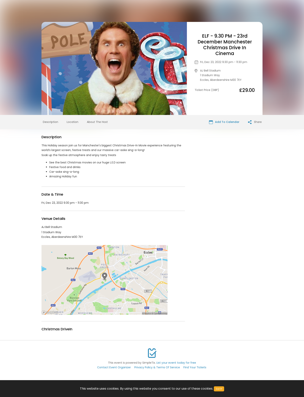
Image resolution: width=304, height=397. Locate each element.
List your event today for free (176, 363)
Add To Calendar (224, 122)
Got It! (219, 388)
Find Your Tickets (194, 367)
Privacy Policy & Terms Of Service (157, 367)
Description (50, 122)
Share (255, 122)
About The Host (97, 122)
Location (72, 122)
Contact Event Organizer (114, 367)
